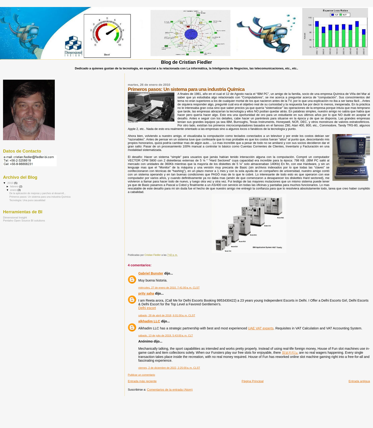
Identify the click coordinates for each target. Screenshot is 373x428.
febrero (14, 186)
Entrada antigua (359, 381)
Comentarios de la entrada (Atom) (170, 389)
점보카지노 (290, 352)
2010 (10, 182)
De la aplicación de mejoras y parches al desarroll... (37, 193)
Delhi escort (147, 308)
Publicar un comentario (141, 374)
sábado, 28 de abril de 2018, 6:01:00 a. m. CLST (166, 315)
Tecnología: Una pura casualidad (27, 200)
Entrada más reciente (142, 381)
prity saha (146, 293)
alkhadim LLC (149, 321)
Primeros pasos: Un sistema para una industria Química (39, 196)
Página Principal (253, 381)
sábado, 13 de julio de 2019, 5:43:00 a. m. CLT (165, 335)
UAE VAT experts (261, 328)
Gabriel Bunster (150, 273)
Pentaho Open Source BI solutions (24, 220)
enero (14, 190)
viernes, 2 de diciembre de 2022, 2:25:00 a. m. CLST (169, 367)
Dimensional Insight (15, 217)
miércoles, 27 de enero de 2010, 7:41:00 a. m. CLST (169, 287)
